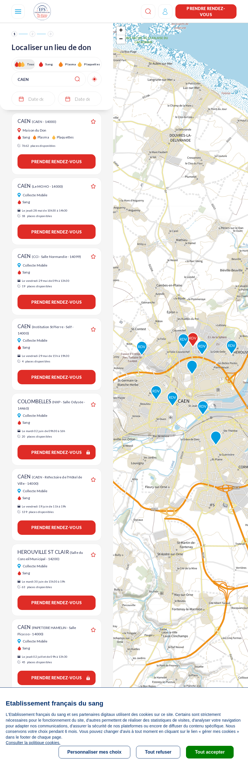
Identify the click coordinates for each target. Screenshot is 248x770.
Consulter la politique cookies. (33, 742)
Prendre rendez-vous (206, 11)
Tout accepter (210, 752)
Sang (49, 64)
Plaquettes (91, 64)
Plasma (70, 64)
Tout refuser (158, 752)
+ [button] (121, 30)
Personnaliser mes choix (94, 752)
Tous (30, 64)
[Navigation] (18, 11)
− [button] (121, 39)
